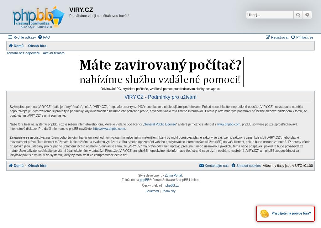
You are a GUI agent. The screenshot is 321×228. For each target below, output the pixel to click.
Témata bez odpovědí (22, 53)
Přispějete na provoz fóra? (285, 213)
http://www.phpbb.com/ (109, 128)
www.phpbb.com (228, 124)
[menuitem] (44, 37)
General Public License (160, 124)
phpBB (144, 180)
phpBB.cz (172, 185)
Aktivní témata (54, 53)
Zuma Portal (173, 175)
